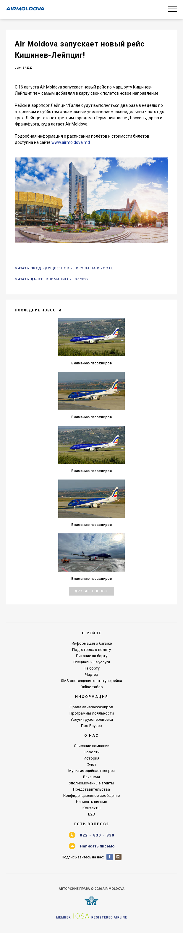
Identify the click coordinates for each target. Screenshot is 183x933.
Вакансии (91, 777)
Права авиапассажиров (91, 707)
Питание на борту (91, 656)
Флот (91, 764)
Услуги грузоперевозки (91, 719)
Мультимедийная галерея (91, 770)
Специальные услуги (91, 662)
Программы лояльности (91, 713)
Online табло (91, 687)
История (91, 758)
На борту (92, 668)
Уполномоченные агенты (91, 783)
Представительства (91, 789)
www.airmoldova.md (70, 142)
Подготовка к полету (91, 649)
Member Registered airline (91, 916)
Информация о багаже (92, 643)
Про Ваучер (91, 725)
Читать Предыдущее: (64, 268)
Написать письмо (91, 802)
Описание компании (91, 746)
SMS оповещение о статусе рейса (91, 680)
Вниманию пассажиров (91, 363)
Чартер (91, 674)
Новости (92, 752)
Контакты (91, 808)
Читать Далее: (51, 279)
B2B (91, 814)
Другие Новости (91, 591)
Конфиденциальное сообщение (91, 795)
